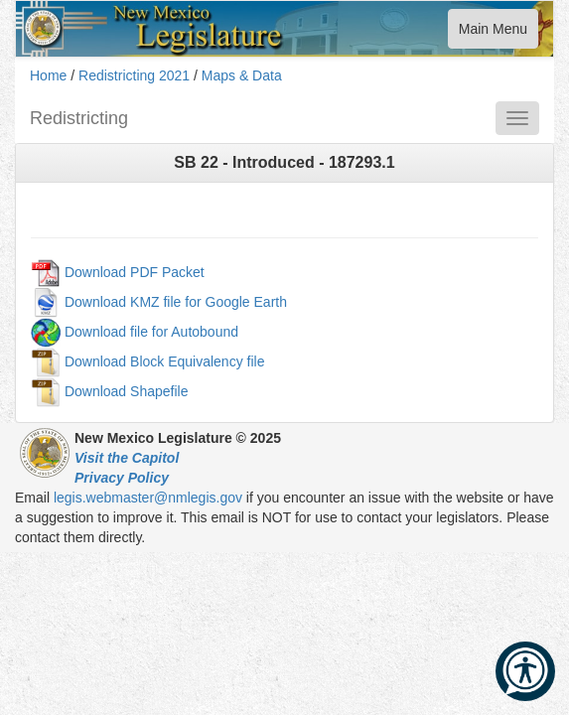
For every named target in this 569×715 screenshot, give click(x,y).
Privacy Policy (121, 478)
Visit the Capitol (126, 458)
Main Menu (492, 33)
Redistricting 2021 (134, 75)
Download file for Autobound (151, 331)
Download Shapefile (127, 390)
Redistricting (79, 118)
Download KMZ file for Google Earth (176, 301)
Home (48, 75)
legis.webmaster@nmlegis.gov (148, 497)
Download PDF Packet (135, 271)
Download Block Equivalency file (165, 360)
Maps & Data (242, 75)
